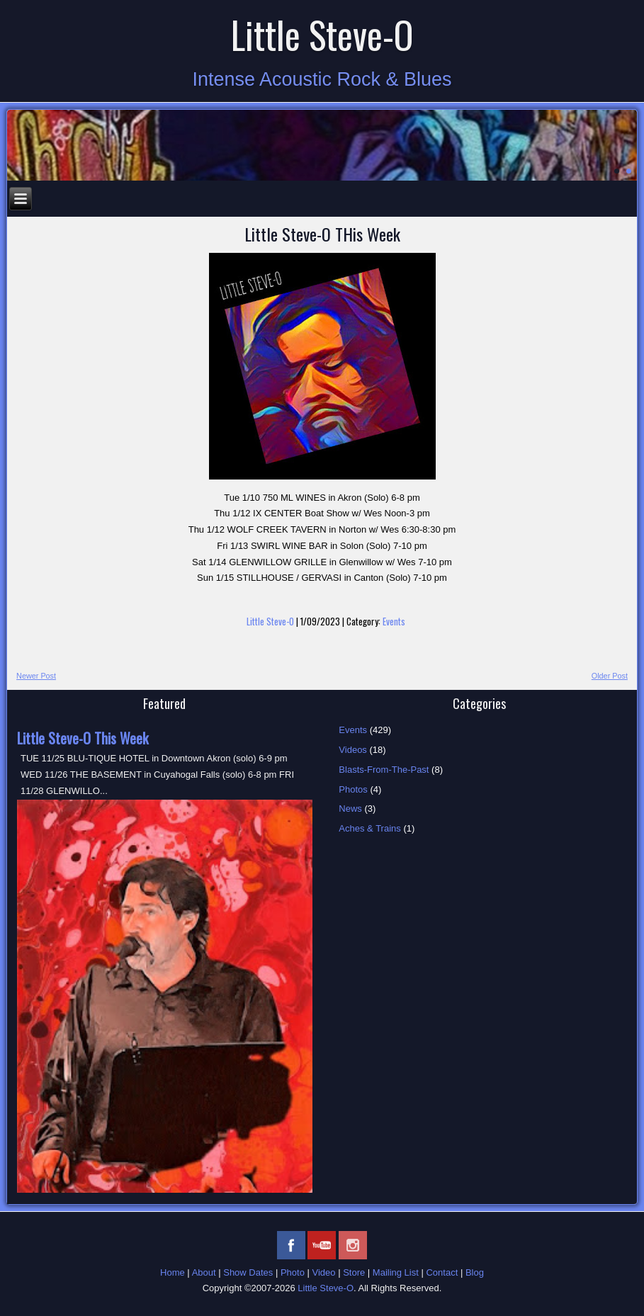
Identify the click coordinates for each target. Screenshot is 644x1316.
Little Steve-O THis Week (322, 233)
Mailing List (396, 1272)
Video (324, 1272)
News (350, 808)
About (204, 1272)
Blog (474, 1272)
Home (172, 1272)
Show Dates (248, 1272)
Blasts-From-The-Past (384, 769)
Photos (353, 789)
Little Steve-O (322, 34)
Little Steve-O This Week (82, 738)
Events (394, 621)
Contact (442, 1272)
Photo (293, 1272)
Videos (353, 749)
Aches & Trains (369, 828)
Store (354, 1272)
